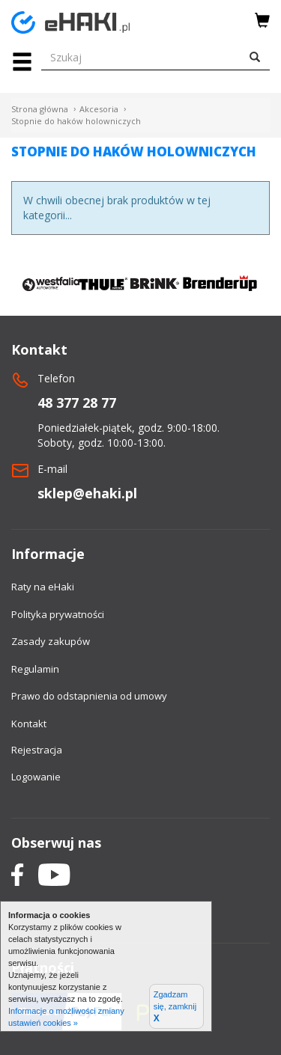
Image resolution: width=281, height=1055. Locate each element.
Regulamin (35, 669)
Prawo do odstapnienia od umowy (89, 696)
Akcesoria (98, 108)
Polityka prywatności (57, 614)
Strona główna (39, 108)
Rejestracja (36, 749)
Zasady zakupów (50, 641)
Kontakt (28, 723)
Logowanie (36, 776)
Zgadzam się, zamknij (175, 1007)
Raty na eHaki (42, 586)
